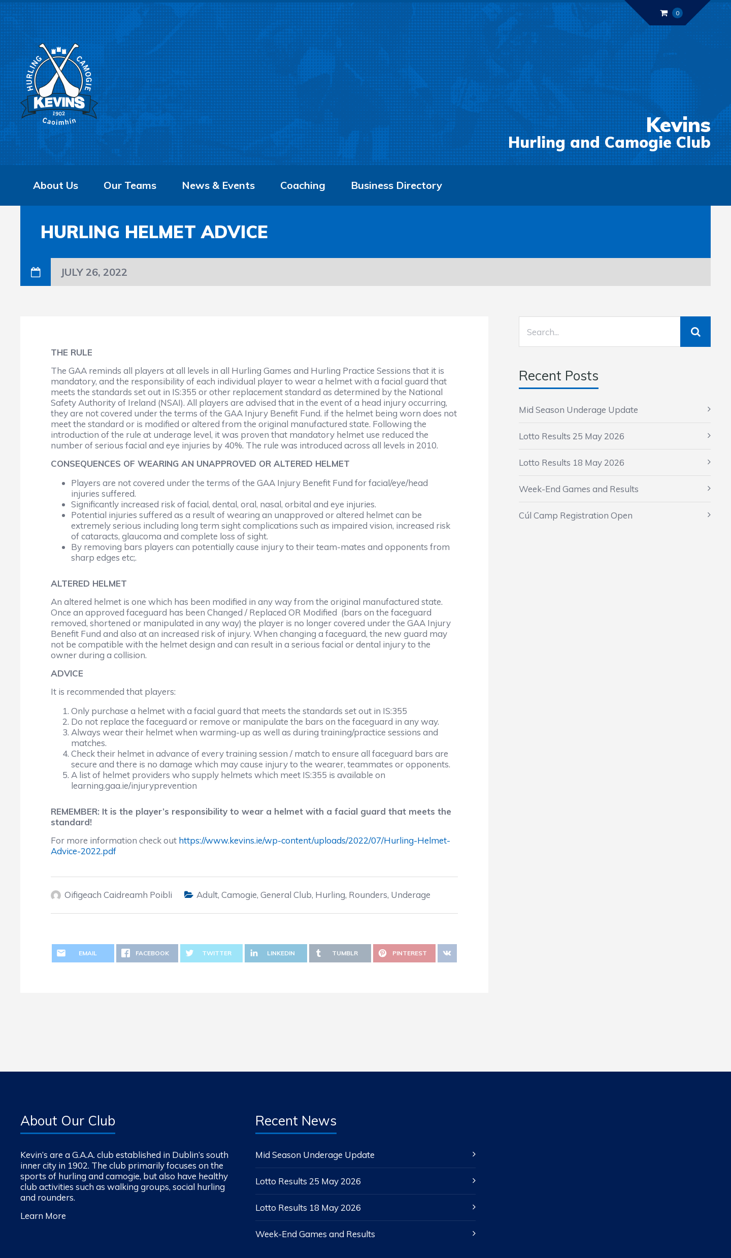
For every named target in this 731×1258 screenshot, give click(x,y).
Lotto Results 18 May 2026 (571, 462)
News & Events (218, 185)
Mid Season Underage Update (578, 409)
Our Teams (130, 185)
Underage (410, 894)
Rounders (368, 894)
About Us (55, 185)
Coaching (302, 185)
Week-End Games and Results (579, 488)
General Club (286, 894)
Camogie (239, 894)
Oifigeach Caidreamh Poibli (118, 894)
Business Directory (396, 185)
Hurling (330, 894)
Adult (207, 894)
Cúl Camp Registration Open (576, 515)
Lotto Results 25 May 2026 (571, 436)
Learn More (43, 1215)
